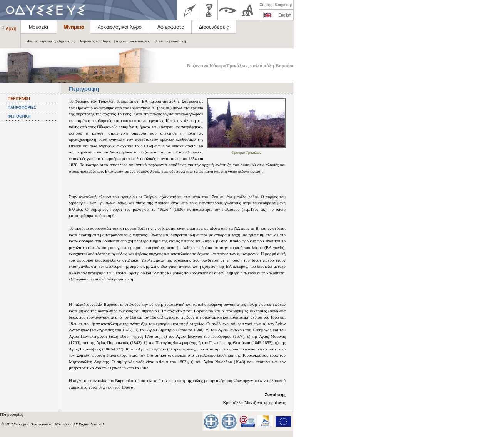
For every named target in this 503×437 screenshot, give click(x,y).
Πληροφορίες (12, 414)
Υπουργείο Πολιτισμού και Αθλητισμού (43, 424)
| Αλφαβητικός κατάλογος (130, 41)
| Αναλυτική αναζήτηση (168, 41)
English (285, 15)
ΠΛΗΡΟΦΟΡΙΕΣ (22, 107)
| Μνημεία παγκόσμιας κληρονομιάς (48, 41)
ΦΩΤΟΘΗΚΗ (19, 116)
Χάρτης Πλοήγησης (276, 5)
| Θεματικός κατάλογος (92, 41)
